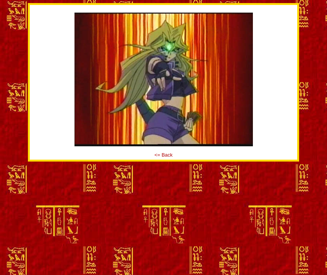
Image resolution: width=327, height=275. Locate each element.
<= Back (163, 155)
